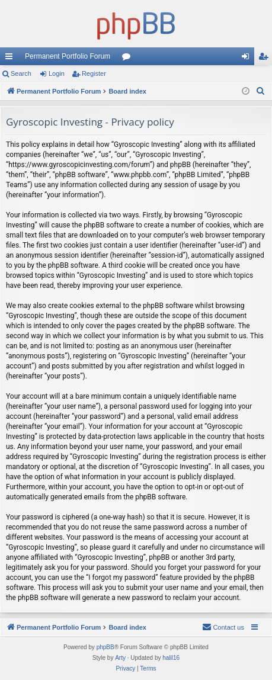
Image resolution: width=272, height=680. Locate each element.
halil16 (171, 658)
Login (57, 73)
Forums (128, 58)
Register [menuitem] (266, 58)
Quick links (11, 58)
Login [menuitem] (248, 58)
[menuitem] (260, 91)
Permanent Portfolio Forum (67, 56)
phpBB (105, 647)
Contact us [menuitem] (223, 627)
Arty (120, 658)
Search (21, 73)
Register (94, 73)
